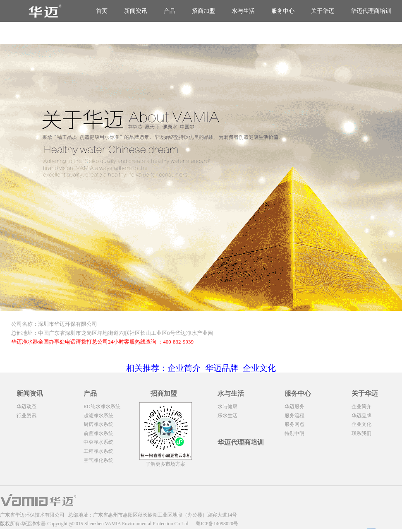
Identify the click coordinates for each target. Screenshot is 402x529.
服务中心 (282, 11)
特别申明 (294, 433)
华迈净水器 (33, 524)
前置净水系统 (98, 433)
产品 (169, 11)
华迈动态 (26, 406)
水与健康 (227, 406)
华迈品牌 (361, 415)
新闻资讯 (135, 11)
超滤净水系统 (98, 415)
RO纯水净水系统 (102, 406)
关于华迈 (322, 11)
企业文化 (361, 424)
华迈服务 (294, 406)
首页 (102, 11)
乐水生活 (227, 415)
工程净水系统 (98, 451)
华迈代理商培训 (371, 11)
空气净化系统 (98, 460)
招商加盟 (203, 11)
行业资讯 (26, 415)
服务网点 (294, 424)
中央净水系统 (98, 442)
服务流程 (294, 415)
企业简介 (361, 406)
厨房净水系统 (98, 424)
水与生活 (243, 11)
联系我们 (361, 433)
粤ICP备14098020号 (217, 524)
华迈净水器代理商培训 (373, 33)
